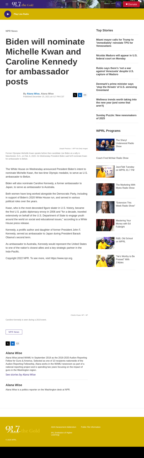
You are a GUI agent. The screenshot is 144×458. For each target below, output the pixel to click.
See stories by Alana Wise (21, 374)
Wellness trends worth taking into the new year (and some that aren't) (116, 102)
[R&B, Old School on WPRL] (105, 243)
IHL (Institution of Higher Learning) (61, 434)
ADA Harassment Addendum (63, 427)
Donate (132, 4)
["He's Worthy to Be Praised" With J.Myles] (105, 261)
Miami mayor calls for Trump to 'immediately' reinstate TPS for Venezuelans (115, 42)
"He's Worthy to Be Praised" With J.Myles (125, 259)
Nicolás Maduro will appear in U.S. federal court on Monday (116, 57)
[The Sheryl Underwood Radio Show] (105, 145)
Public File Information (91, 427)
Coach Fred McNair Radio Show (112, 158)
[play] (7, 14)
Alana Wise (33, 93)
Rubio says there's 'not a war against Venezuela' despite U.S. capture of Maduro (115, 71)
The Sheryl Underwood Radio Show (125, 143)
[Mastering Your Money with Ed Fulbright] (105, 225)
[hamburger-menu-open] (7, 4)
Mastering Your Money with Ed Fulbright (123, 223)
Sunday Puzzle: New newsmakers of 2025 (116, 117)
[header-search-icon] (118, 4)
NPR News (12, 31)
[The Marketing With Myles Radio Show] (105, 189)
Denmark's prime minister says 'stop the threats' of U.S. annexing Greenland (116, 87)
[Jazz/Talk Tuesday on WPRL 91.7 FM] (105, 171)
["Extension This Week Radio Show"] (105, 207)
